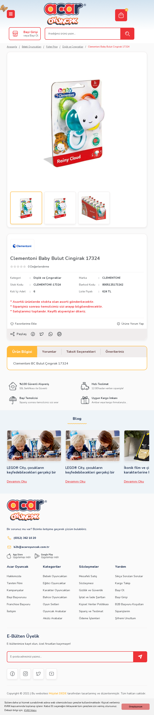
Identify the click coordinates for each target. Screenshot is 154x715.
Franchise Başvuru (18, 604)
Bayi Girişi (121, 597)
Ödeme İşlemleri (89, 618)
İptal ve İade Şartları (92, 597)
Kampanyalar (15, 590)
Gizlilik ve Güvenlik (91, 590)
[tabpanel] (34, 457)
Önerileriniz (114, 351)
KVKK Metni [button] (30, 710)
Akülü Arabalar (52, 618)
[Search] (89, 34)
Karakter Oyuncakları (56, 590)
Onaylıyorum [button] (135, 706)
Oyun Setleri (51, 604)
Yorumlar (49, 351)
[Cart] (121, 15)
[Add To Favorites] (23, 324)
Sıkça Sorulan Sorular (129, 576)
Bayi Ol (119, 590)
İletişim (11, 611)
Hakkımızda (14, 576)
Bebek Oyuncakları (55, 576)
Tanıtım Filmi (14, 583)
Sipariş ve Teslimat (91, 611)
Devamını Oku (17, 482)
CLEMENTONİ (111, 278)
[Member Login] (15, 34)
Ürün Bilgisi (22, 351)
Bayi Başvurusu (16, 597)
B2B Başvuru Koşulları (129, 604)
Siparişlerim (122, 611)
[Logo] (65, 14)
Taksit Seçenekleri (80, 351)
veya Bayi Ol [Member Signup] (30, 35)
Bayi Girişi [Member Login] (30, 32)
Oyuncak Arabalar (54, 611)
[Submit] (140, 656)
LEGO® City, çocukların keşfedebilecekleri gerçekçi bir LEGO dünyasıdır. (31, 470)
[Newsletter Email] (77, 656)
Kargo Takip (122, 583)
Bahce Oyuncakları (55, 597)
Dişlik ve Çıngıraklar (47, 278)
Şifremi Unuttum (125, 618)
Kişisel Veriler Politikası (94, 604)
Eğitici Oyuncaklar (54, 583)
